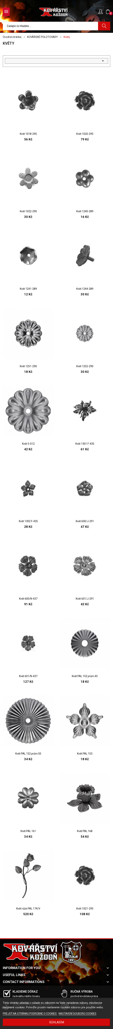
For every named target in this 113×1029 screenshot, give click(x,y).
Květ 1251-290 (28, 366)
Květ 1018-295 (28, 133)
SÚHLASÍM (56, 1022)
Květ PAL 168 (84, 831)
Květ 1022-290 (28, 211)
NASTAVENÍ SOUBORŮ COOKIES (77, 1013)
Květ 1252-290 (84, 366)
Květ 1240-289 (84, 211)
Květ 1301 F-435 (84, 443)
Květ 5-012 (28, 443)
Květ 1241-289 (28, 288)
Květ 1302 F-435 (28, 521)
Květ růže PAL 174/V (28, 908)
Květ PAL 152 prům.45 (85, 676)
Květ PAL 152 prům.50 (28, 753)
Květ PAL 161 (28, 831)
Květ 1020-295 (84, 133)
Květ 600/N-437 (28, 598)
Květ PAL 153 (84, 753)
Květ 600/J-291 (85, 521)
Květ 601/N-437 (28, 676)
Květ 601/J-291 (85, 598)
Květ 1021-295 (84, 908)
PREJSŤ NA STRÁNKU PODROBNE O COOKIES (30, 1013)
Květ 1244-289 (84, 288)
